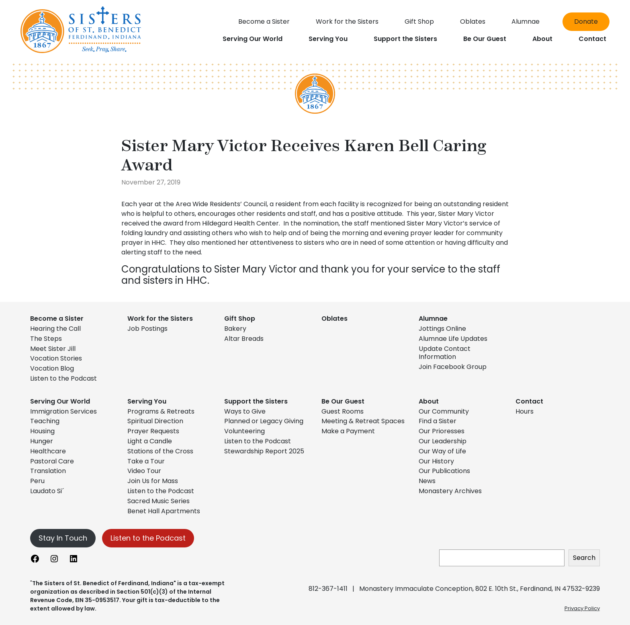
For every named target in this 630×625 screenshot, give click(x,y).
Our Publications (444, 470)
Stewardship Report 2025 (264, 451)
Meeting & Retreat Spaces (363, 421)
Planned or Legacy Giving (263, 421)
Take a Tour (146, 461)
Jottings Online (442, 328)
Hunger (41, 441)
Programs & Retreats (160, 411)
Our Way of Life (442, 451)
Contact (529, 401)
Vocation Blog (52, 368)
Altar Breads (244, 338)
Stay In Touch (63, 538)
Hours (524, 411)
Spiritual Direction (155, 421)
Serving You (146, 401)
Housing (42, 431)
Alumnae (433, 318)
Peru (37, 481)
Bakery (235, 328)
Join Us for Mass (152, 481)
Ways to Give (245, 411)
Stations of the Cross (160, 451)
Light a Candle (149, 441)
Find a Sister (437, 421)
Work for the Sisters (160, 318)
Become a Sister (57, 318)
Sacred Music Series (159, 501)
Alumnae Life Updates (453, 338)
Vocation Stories (56, 358)
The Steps (46, 338)
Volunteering (244, 431)
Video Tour (144, 470)
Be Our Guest (342, 401)
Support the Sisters (256, 401)
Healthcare (48, 451)
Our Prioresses (441, 431)
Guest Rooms (342, 411)
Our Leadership (442, 441)
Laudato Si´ (47, 491)
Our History (436, 461)
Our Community (444, 411)
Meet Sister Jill (53, 348)
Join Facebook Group (453, 366)
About (429, 401)
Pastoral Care (52, 461)
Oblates (334, 318)
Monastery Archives (450, 491)
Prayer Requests (153, 431)
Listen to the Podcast (63, 378)
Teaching (44, 421)
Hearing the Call (55, 328)
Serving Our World (60, 401)
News (427, 481)
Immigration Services (63, 411)
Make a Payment (348, 431)
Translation (48, 470)
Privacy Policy (582, 608)
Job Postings (147, 328)
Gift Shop (239, 318)
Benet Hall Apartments (163, 511)
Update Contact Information (444, 353)
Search (584, 557)
